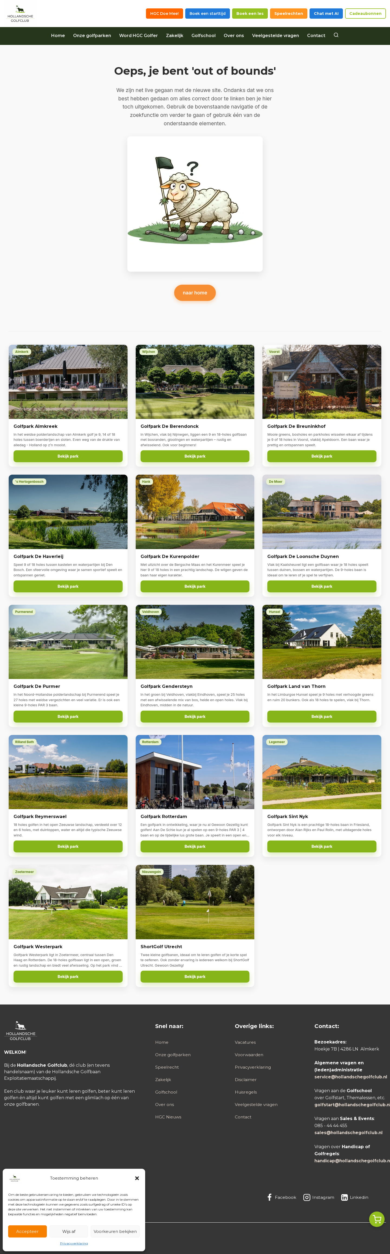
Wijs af (68, 1231)
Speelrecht (167, 1067)
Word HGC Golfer (138, 35)
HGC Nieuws (168, 1117)
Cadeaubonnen (365, 13)
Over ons (234, 35)
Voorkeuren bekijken (115, 1231)
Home (58, 35)
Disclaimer (246, 1079)
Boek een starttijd (208, 13)
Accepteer (27, 1231)
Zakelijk (174, 35)
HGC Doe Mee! (164, 13)
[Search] (336, 35)
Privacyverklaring (74, 1243)
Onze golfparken (92, 35)
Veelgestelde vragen (275, 35)
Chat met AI (326, 13)
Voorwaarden (249, 1054)
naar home (195, 293)
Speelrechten (288, 13)
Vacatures (245, 1042)
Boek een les (250, 13)
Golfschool (203, 35)
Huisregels (246, 1092)
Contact (316, 35)
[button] (137, 1178)
